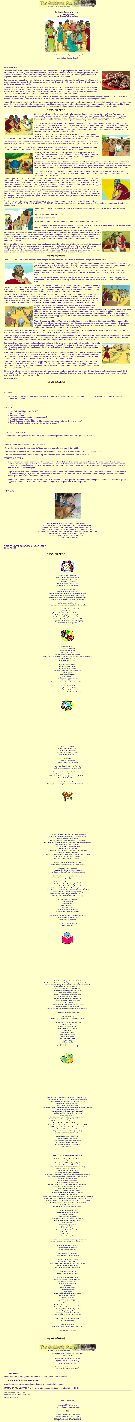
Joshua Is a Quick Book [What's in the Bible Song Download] (67, 850)
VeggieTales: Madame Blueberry (63, 1131)
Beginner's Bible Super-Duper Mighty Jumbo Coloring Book (67, 593)
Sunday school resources (67, 1299)
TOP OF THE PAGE (67, 1401)
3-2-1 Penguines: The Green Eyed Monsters (63, 1127)
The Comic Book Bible (67, 1036)
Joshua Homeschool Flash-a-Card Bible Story (67, 998)
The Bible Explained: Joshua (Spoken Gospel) (63, 1119)
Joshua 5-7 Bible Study (65, 1180)
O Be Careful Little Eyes (61, 856)
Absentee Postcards (67, 1214)
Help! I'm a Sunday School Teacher (67, 1259)
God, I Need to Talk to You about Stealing (67, 988)
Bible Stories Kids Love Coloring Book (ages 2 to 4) (67, 595)
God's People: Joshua (63, 1105)
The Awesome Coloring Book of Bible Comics (67, 617)
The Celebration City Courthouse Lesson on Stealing (65, 1202)
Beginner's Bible (67, 1024)
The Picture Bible (62, 1046)
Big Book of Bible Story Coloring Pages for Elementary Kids (67, 597)
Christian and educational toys (67, 678)
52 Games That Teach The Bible (67, 1245)
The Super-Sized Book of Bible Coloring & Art (67, 619)
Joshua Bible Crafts (65, 754)
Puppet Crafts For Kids (65, 778)
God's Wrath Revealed (65, 658)
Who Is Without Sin (65, 660)
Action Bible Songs (68, 901)
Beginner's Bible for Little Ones (67, 1026)
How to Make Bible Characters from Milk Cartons (65, 1263)
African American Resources (67, 1216)
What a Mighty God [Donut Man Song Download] (67, 892)
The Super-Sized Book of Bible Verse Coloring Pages (67, 621)
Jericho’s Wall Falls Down (65, 579)
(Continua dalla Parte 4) (11, 67)
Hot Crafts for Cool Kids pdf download (67, 774)
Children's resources (65, 1330)
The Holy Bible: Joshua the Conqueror (63, 1121)
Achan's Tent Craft (65, 750)
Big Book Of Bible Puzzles (67, 668)
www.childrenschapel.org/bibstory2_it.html (17, 1394)
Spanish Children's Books (67, 1044)
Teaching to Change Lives (67, 1311)
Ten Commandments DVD (67, 1115)
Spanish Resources (67, 1297)
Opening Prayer (65, 1287)
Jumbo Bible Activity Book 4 (67, 686)
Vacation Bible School (67, 1324)
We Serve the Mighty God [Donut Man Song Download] (67, 888)
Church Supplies (67, 1234)
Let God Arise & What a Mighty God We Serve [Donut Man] (61, 854)
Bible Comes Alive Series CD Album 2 (67, 1103)
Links (65, 1419)
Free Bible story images (65, 1210)
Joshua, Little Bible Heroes (63, 1000)
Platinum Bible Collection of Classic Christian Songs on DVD (68, 915)
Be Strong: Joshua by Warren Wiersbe (67, 1172)
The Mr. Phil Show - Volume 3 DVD (64, 1123)
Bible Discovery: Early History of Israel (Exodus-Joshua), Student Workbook (67, 983)
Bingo (65, 672)
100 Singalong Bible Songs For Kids (67, 911)
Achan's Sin (65, 1161)
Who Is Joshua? (65, 1204)
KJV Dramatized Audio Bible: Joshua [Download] (67, 1111)
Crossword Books (67, 680)
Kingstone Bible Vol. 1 (57, 1004)
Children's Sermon (65, 1232)
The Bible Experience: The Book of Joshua (63, 1117)
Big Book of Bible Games (67, 1226)
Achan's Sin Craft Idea (65, 748)
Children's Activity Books (67, 674)
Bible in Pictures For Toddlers (67, 1028)
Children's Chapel (65, 1418)
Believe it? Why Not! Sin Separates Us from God (63, 1101)
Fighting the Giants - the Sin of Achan (65, 987)
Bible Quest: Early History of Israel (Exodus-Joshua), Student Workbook (67, 985)
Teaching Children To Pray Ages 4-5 (67, 1309)
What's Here (67, 1414)
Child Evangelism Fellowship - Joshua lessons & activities (61, 656)
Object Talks (67, 1285)
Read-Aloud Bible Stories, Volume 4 (67, 1006)
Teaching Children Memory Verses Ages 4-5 (67, 1307)
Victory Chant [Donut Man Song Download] (67, 886)
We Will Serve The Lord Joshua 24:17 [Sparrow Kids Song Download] (67, 890)
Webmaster (67, 1404)
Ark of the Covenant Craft (65, 752)
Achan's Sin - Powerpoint (65, 1171)
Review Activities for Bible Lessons (65, 1293)
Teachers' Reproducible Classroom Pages (67, 1305)
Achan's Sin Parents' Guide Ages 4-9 (65, 1163)
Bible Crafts (67, 758)
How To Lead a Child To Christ (67, 1261)
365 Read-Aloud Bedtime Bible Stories (67, 1012)
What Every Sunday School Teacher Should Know (67, 1326)
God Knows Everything (61, 990)
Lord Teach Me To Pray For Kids (67, 1277)
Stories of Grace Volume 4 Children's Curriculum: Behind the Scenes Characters (67, 1196)
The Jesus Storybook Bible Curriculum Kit (67, 1144)
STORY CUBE (65, 746)
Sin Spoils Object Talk (65, 1194)
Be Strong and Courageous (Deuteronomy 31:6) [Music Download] (67, 836)
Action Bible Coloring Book (67, 589)
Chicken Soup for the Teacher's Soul (67, 1230)
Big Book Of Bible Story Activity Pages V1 (67, 670)
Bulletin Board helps (67, 1228)
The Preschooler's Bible (67, 1038)
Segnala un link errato (11, 1397)
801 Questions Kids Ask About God (67, 1212)
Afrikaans (63, 55)
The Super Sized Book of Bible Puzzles (63, 692)
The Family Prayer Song (61, 858)
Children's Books (67, 1042)
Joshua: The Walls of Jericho (65, 583)
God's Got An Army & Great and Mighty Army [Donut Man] (62, 842)
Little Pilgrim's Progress (67, 1034)
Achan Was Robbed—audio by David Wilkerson (65, 1167)
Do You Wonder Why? (65, 1138)
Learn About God (75, 990)
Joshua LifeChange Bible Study (67, 1188)
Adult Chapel (77, 1418)
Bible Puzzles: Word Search (67, 666)
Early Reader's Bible (67, 1032)
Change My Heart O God (65, 838)
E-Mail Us (58, 1416)
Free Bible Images (74, 1407)
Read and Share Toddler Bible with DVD (67, 1142)
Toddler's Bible (67, 1040)
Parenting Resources (67, 1289)
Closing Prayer (65, 1236)
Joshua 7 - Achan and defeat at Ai (65, 1190)
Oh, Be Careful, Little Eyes (61, 870)
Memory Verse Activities (65, 1281)
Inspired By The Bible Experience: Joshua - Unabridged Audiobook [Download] (67, 1107)
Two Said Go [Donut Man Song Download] (67, 884)
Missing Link (58, 1419)
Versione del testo (53, 55)
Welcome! (58, 1414)
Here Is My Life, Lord (61, 844)
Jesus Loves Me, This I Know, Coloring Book (68, 609)
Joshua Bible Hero (65, 581)
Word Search (65, 652)
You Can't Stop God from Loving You (63, 895)
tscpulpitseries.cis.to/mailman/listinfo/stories (23, 1380)
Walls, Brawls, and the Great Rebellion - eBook (61, 1008)
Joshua (59, 1182)
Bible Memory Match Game (67, 1224)
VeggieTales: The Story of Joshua (63, 1133)
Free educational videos (65, 1247)
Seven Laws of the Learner (67, 1295)
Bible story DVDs (67, 1146)
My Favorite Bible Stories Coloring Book (63, 613)
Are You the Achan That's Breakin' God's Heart (63, 834)
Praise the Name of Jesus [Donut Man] (62, 872)
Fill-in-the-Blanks (65, 650)
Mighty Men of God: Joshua (65, 585)
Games (67, 684)
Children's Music (67, 925)
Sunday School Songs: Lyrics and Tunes (65, 1301)
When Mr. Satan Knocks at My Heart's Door (63, 894)
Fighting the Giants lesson (65, 1178)
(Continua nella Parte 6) (11, 378)
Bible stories (67, 1030)
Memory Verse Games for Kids (67, 688)
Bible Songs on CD (68, 903)
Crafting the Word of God (65, 762)
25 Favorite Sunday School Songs (67, 923)
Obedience (61, 868)
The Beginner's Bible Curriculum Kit (67, 1313)
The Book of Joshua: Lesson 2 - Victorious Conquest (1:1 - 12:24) (65, 1200)
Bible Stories (76, 1414)
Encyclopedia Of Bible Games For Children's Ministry (67, 682)
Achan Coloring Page (65, 575)
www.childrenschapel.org (74, 1354)
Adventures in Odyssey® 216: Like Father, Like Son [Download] (67, 1099)
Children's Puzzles (67, 676)
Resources (71, 1419)
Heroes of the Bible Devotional (67, 992)
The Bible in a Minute (65, 919)
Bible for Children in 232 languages (65, 1220)
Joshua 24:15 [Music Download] (67, 852)
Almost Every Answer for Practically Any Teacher (67, 1218)
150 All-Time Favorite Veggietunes (67, 909)
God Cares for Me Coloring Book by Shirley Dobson (67, 599)
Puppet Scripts (67, 1291)
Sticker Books (67, 690)
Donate (78, 1419)
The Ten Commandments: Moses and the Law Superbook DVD (67, 1125)
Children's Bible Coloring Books (67, 623)
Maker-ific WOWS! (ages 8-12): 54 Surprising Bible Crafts (67, 776)
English (70, 55)
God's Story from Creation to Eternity (65, 1140)
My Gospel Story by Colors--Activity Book (67, 615)
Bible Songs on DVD (67, 905)
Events (56, 1418)
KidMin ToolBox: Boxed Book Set (67, 1265)
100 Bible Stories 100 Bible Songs (67, 899)
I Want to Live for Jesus (65, 848)
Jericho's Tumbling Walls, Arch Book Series (67, 994)
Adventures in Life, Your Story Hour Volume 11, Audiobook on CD (67, 1097)
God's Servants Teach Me (67, 1249)
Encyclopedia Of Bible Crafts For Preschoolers (67, 772)
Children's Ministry (67, 1222)
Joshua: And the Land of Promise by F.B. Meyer (67, 1186)
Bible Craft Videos (65, 760)
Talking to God (67, 1303)
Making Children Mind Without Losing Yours (67, 1279)
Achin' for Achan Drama (62, 1169)
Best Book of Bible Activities (67, 664)
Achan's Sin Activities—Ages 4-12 (65, 654)
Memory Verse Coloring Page (65, 577)
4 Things (77, 1416)
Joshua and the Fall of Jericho (67, 996)
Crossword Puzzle (65, 648)
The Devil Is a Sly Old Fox (62, 882)
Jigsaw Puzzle (65, 646)
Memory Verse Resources (67, 1283)
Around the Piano (67, 1416)
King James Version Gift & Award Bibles (67, 1267)
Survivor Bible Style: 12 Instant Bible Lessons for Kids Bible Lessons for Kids (67, 1198)
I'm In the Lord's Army (62, 846)
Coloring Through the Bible (65, 591)
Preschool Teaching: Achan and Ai (63, 1113)
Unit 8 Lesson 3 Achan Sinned (63, 1129)
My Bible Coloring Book (67, 611)
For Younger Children (80, 55)
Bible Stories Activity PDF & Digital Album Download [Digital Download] (67, 1174)
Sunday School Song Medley (65, 917)
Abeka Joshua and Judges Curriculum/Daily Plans (67, 981)
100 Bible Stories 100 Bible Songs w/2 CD (67, 1022)
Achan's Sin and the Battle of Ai (63, 1165)
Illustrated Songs (67, 907)
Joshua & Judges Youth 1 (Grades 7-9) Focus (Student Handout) (67, 1184)
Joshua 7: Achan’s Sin (63, 1109)
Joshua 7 (65, 1002)
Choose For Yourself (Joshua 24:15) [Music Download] (67, 840)
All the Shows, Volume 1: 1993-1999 (67, 1136)
